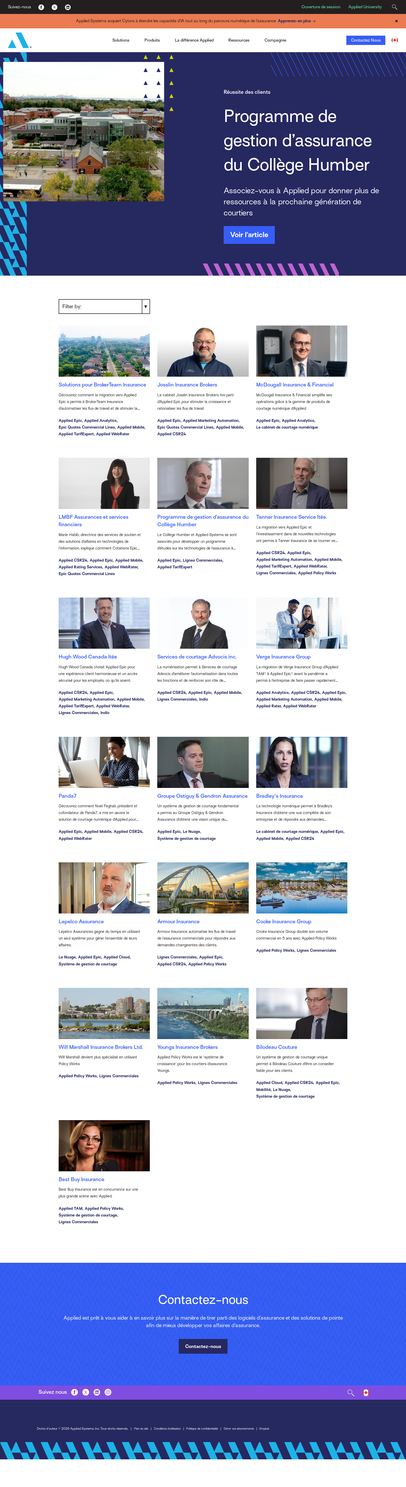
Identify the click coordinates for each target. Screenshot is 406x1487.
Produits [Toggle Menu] (152, 40)
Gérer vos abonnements (251, 1457)
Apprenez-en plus (297, 21)
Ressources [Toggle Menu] (238, 40)
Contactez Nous (366, 40)
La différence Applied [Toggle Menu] (194, 40)
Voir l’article (249, 235)
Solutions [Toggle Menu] (120, 40)
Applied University (365, 6)
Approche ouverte (189, 29)
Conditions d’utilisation (172, 1457)
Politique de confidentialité (211, 1457)
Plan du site (142, 1457)
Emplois (279, 1457)
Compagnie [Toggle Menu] (275, 40)
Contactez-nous (203, 1374)
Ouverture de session (320, 6)
